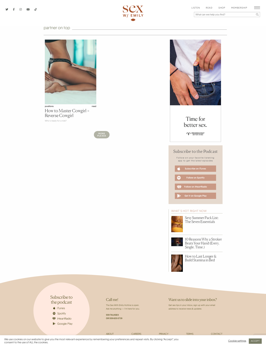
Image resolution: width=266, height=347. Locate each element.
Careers (136, 334)
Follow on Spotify (190, 178)
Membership (239, 8)
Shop (221, 8)
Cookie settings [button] (237, 341)
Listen (196, 8)
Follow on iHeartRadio (192, 187)
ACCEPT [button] (255, 341)
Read (209, 8)
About (110, 334)
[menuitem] (196, 8)
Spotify (59, 313)
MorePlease (101, 135)
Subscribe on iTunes (191, 169)
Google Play (63, 323)
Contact (216, 334)
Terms (189, 334)
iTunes (59, 308)
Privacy (163, 334)
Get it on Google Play (191, 196)
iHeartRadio (62, 318)
